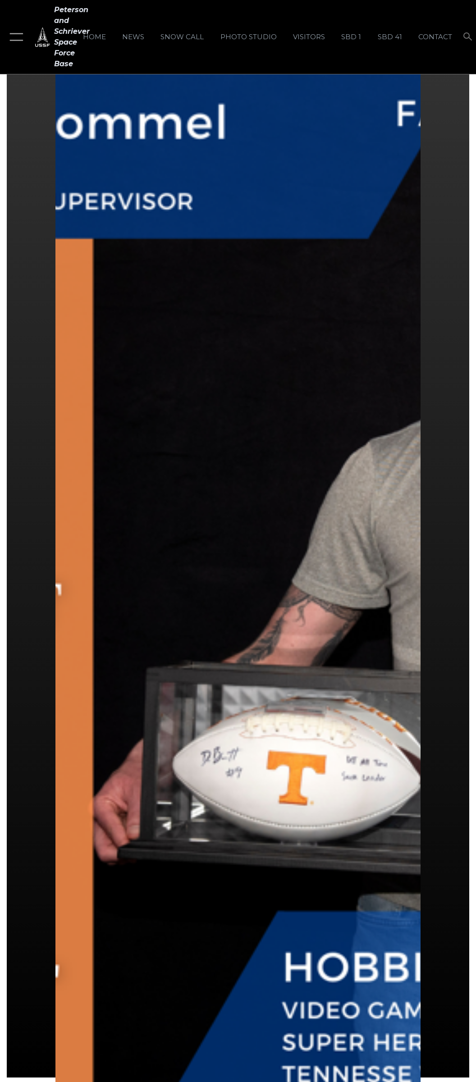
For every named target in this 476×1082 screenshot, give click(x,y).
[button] (14, 37)
